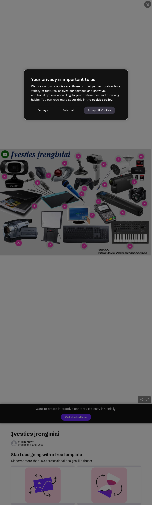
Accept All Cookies (99, 110)
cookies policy (102, 100)
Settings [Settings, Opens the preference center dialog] (43, 110)
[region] (76, 94)
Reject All (68, 110)
